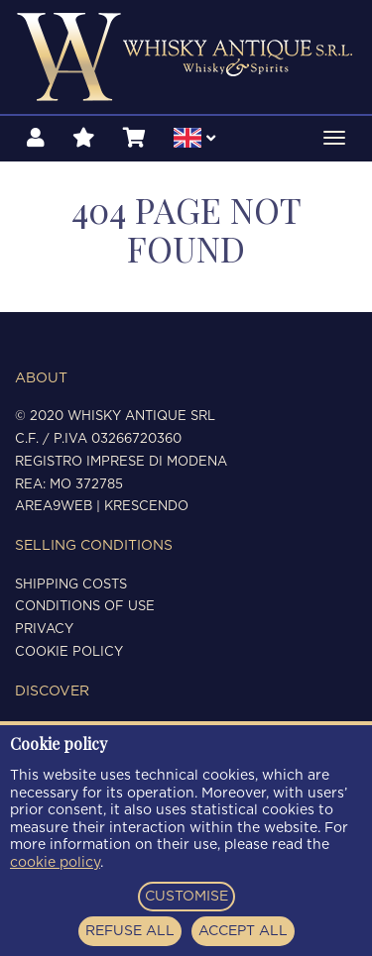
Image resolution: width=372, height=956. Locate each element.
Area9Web (53, 506)
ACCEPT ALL (243, 931)
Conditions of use (85, 606)
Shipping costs (71, 585)
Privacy (44, 629)
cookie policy (55, 863)
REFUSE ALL (130, 931)
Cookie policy (69, 652)
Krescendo (146, 506)
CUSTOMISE (186, 896)
